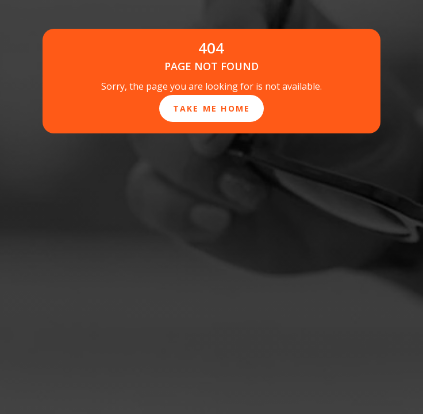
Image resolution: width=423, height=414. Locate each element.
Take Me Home (212, 108)
